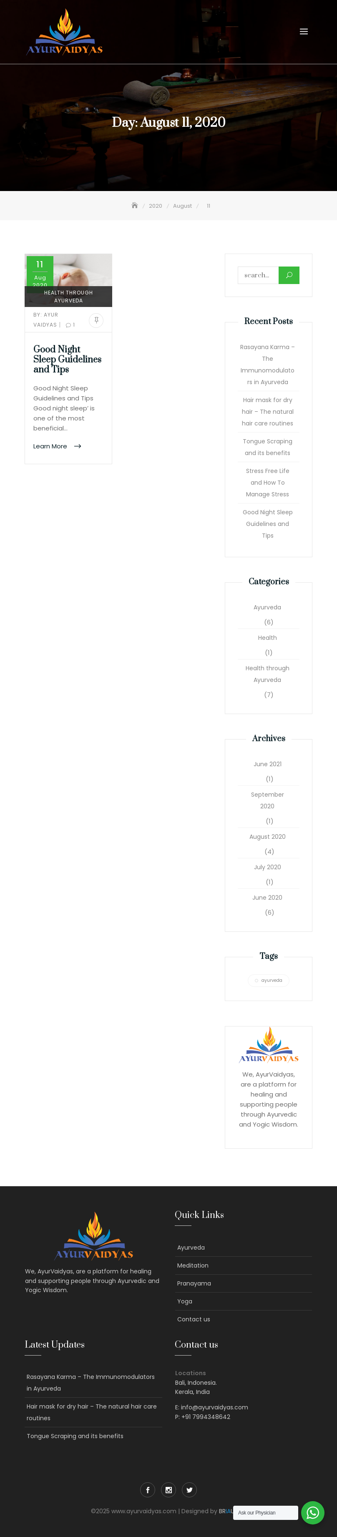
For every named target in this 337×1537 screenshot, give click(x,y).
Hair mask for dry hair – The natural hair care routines (268, 412)
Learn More (51, 446)
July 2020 (267, 867)
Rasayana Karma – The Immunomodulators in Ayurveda (267, 364)
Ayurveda (267, 607)
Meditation (193, 1265)
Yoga (184, 1301)
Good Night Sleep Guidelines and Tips (67, 359)
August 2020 (267, 837)
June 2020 (267, 897)
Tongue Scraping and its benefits (267, 447)
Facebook (147, 1489)
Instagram (168, 1489)
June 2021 (268, 764)
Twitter (189, 1489)
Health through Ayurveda (68, 296)
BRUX (228, 1511)
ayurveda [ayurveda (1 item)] (272, 980)
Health (267, 638)
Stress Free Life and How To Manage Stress (267, 482)
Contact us (193, 1319)
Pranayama (194, 1283)
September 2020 (267, 800)
